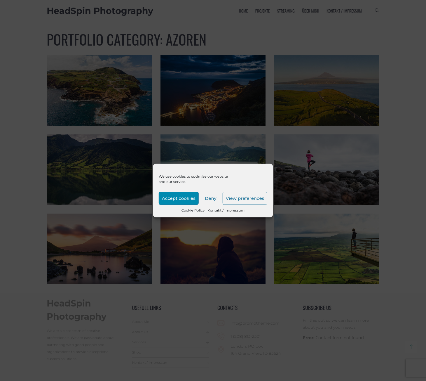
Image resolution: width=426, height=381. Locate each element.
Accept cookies (178, 198)
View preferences (245, 198)
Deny (211, 198)
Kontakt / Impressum (226, 210)
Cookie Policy (193, 210)
